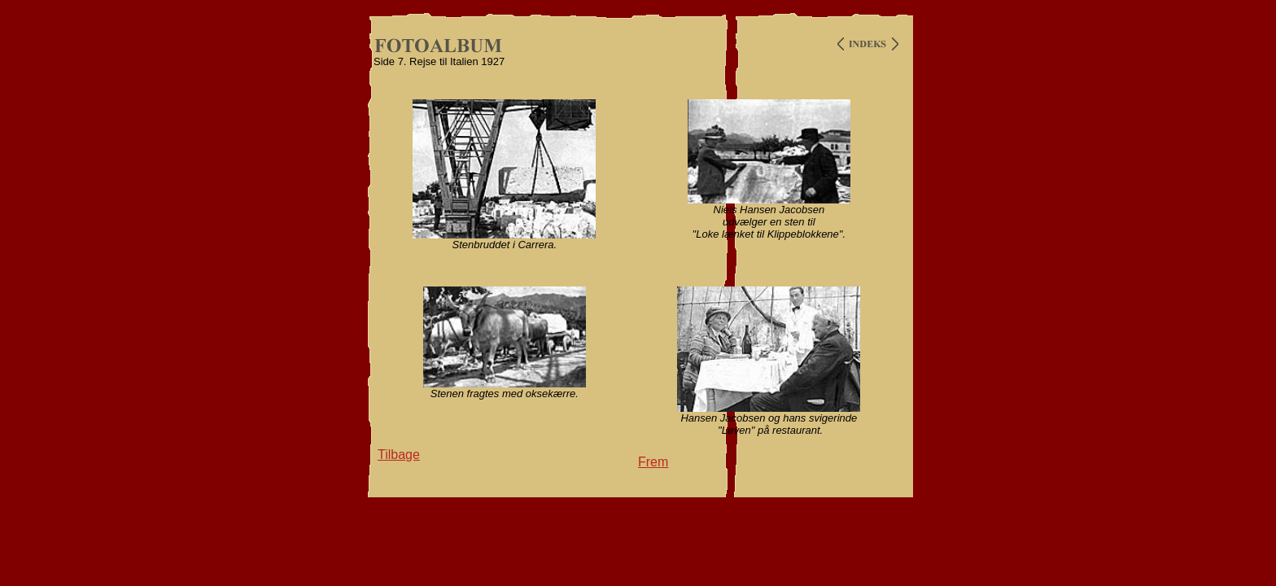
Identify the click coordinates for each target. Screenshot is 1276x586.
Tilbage (399, 454)
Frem (653, 462)
